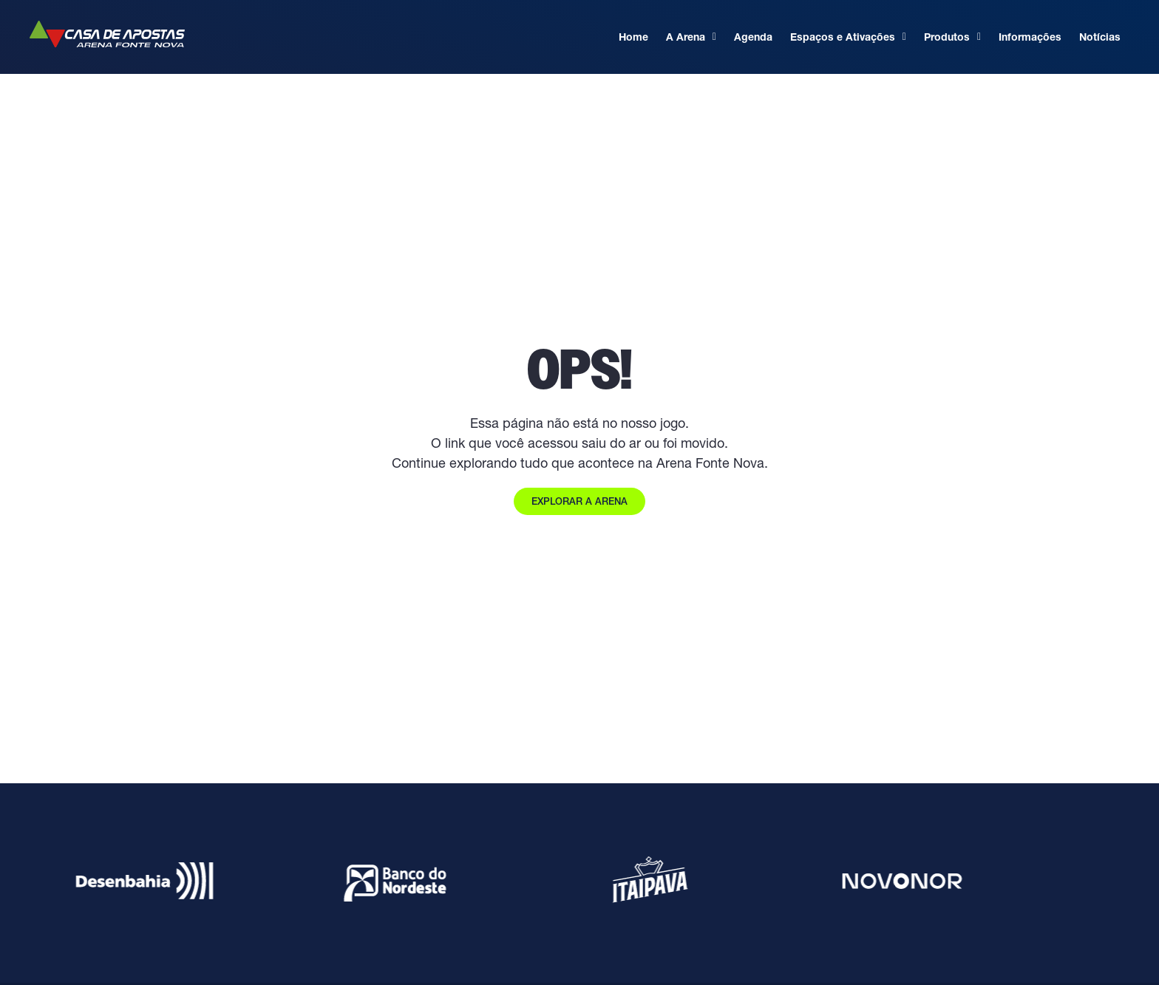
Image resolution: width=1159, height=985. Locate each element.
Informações (1030, 37)
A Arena (691, 37)
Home (633, 37)
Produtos (952, 37)
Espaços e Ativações (848, 37)
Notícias (1100, 37)
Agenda (753, 37)
